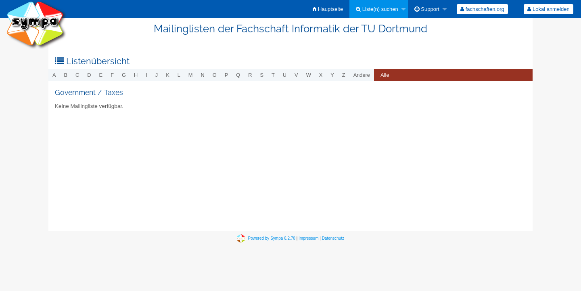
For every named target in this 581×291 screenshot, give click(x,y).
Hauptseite (328, 9)
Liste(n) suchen (377, 9)
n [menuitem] (203, 75)
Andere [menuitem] (361, 75)
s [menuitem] (261, 75)
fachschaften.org (482, 9)
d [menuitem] (89, 75)
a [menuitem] (54, 75)
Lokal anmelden (548, 9)
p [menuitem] (226, 75)
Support (426, 9)
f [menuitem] (112, 75)
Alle (384, 75)
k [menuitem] (167, 75)
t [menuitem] (273, 75)
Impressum (308, 238)
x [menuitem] (321, 75)
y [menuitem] (332, 75)
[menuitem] (327, 9)
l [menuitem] (179, 75)
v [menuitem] (296, 75)
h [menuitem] (136, 75)
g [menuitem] (124, 75)
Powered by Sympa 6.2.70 (271, 238)
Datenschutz (333, 238)
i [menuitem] (146, 75)
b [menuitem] (66, 75)
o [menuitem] (215, 75)
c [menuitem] (77, 75)
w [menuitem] (308, 75)
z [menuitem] (343, 75)
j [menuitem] (156, 75)
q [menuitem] (238, 75)
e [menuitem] (101, 75)
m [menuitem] (190, 75)
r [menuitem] (250, 75)
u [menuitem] (284, 75)
